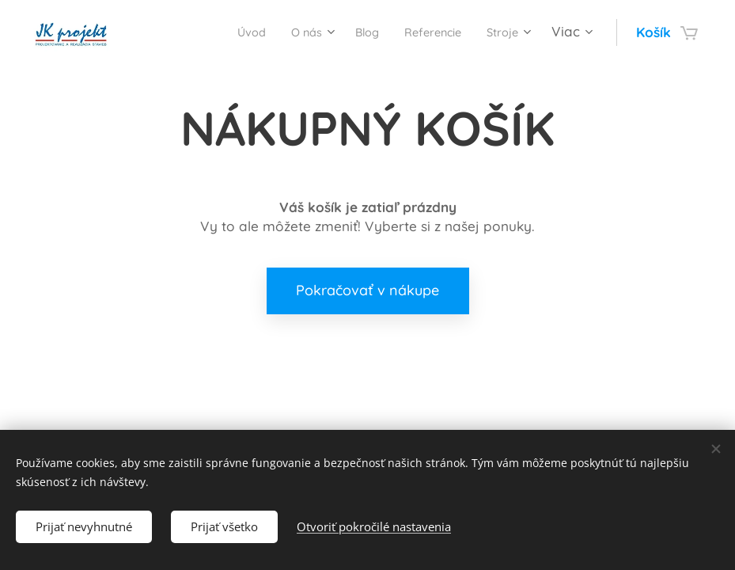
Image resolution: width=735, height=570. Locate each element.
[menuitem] (220, 32)
